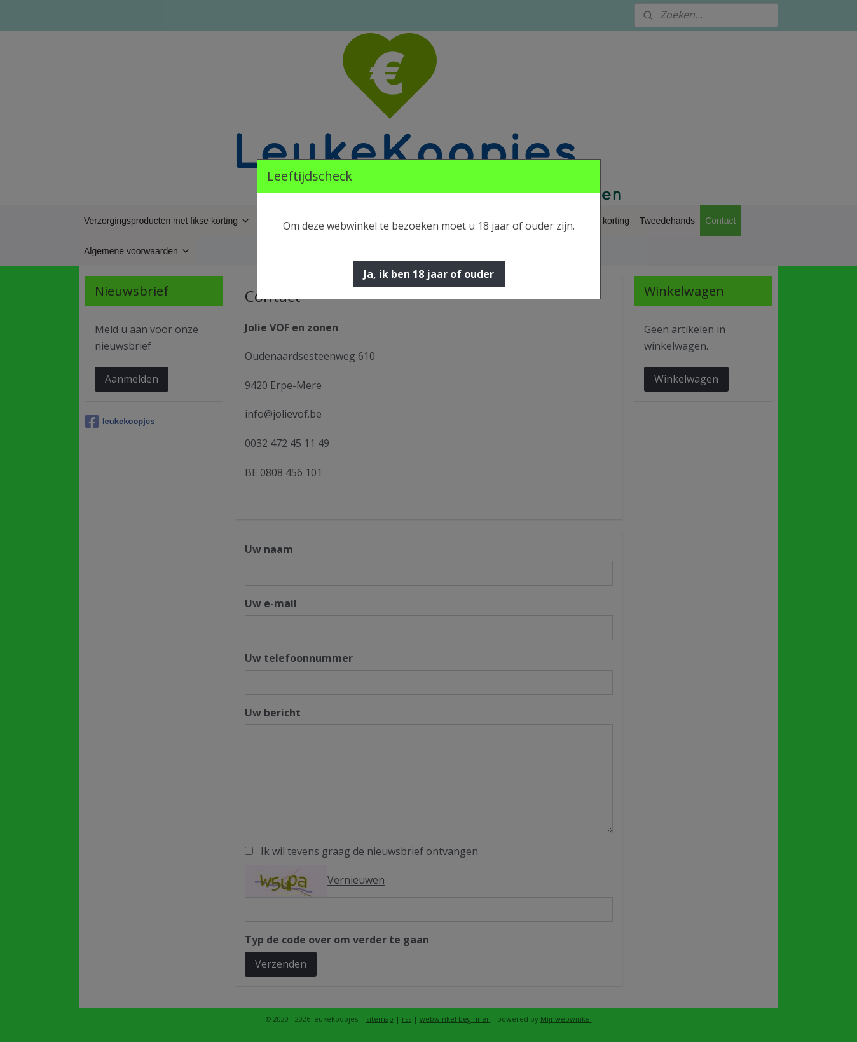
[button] (429, 274)
